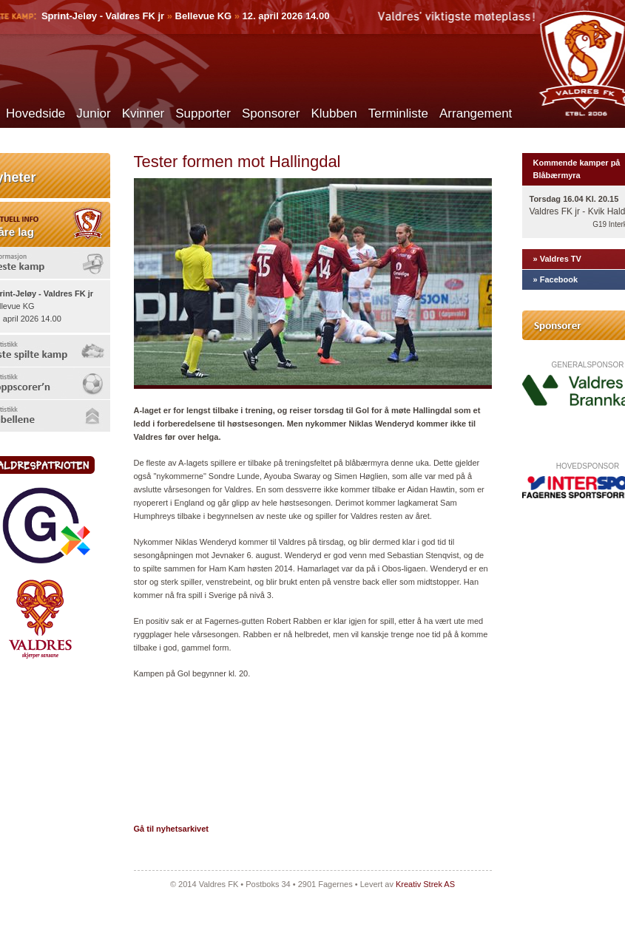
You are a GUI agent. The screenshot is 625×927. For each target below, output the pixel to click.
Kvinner (143, 113)
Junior (93, 113)
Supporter (203, 113)
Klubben (334, 113)
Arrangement (475, 113)
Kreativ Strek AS (425, 884)
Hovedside (35, 113)
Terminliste (398, 113)
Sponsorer (271, 113)
